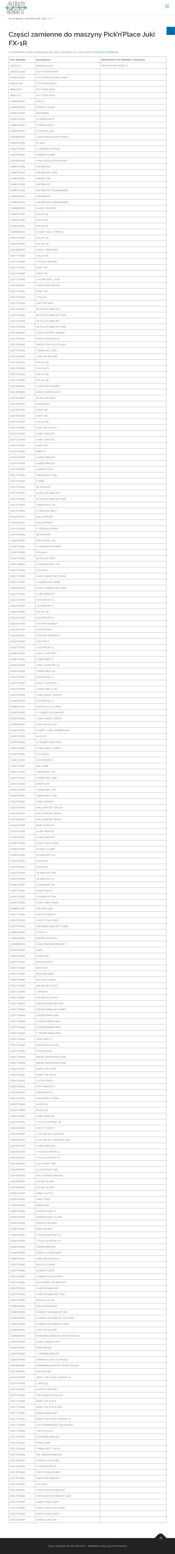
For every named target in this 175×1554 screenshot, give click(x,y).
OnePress (93, 1546)
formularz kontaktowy (106, 52)
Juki (44, 18)
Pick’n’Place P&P (32, 18)
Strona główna (16, 18)
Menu (167, 6)
